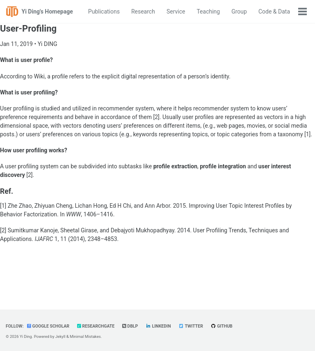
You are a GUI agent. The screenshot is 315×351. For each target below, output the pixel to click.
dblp (130, 326)
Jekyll (60, 336)
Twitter (190, 326)
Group (239, 11)
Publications (104, 11)
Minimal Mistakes (85, 336)
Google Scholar (48, 326)
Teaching (208, 11)
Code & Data (274, 11)
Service (176, 11)
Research (143, 11)
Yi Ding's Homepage (47, 11)
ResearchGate (96, 326)
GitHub (221, 326)
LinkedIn (158, 326)
